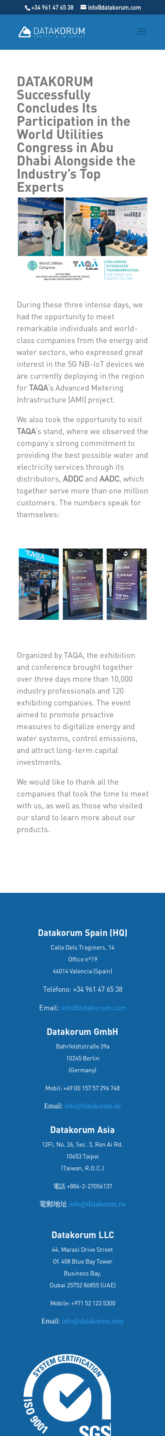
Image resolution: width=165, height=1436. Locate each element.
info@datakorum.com (93, 1007)
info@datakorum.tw (96, 1204)
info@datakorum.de (93, 1106)
